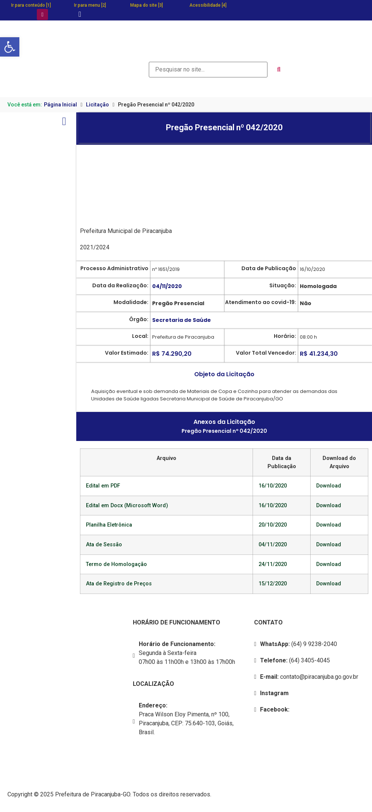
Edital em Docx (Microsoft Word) (127, 505)
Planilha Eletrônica (109, 525)
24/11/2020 (273, 564)
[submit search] (278, 70)
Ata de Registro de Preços (119, 584)
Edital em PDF (103, 486)
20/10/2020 (273, 525)
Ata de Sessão (104, 544)
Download (328, 486)
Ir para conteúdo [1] (31, 5)
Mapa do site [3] (146, 5)
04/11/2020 (273, 544)
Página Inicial (60, 105)
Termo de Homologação (116, 564)
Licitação (97, 105)
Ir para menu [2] (90, 5)
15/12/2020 (273, 584)
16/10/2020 (273, 486)
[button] (9, 47)
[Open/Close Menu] (64, 121)
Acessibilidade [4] (208, 5)
